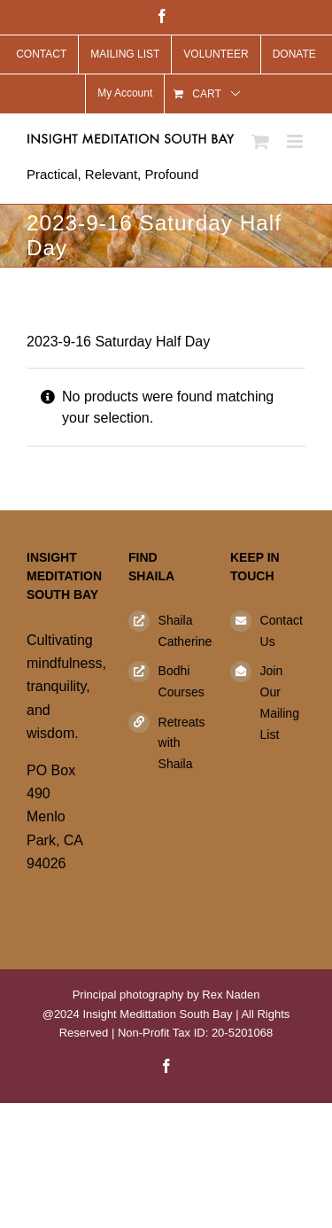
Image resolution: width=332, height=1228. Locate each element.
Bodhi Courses (181, 681)
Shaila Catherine (181, 631)
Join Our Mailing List (279, 702)
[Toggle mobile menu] (296, 141)
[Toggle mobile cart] (260, 141)
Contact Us (281, 631)
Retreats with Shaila (181, 743)
